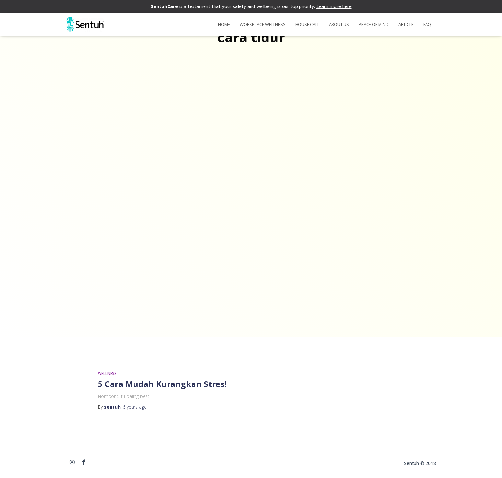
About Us (339, 24)
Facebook (83, 462)
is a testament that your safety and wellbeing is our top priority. (251, 6)
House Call (307, 24)
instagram (71, 462)
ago (135, 407)
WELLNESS (107, 373)
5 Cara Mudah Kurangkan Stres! (162, 383)
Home (224, 24)
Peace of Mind (374, 24)
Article (406, 24)
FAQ (427, 24)
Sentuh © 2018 (420, 463)
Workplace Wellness (263, 24)
